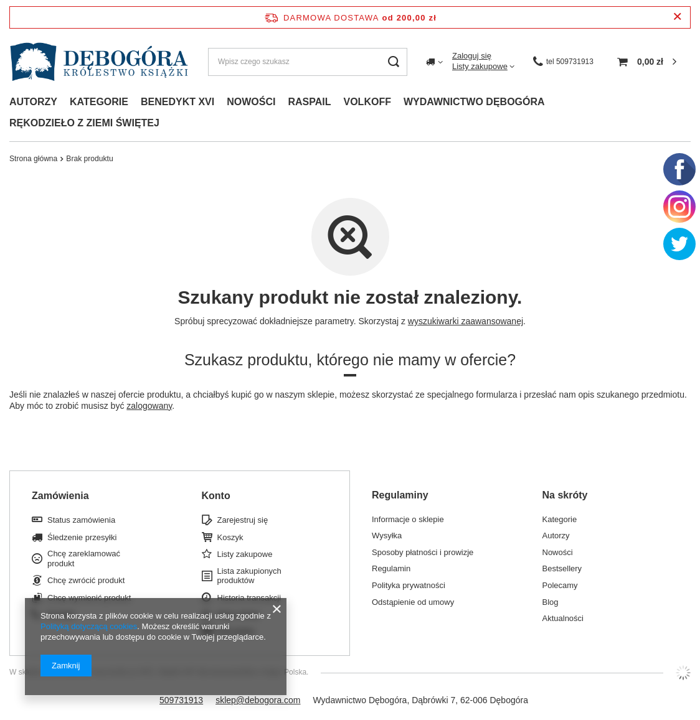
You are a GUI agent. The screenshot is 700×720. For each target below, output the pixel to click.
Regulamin (391, 568)
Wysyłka (387, 535)
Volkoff (367, 101)
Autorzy (33, 101)
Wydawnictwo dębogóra (474, 101)
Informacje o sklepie (408, 519)
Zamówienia (60, 495)
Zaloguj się (471, 55)
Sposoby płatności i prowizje (422, 552)
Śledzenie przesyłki (81, 537)
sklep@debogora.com (257, 700)
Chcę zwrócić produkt (86, 580)
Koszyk (230, 537)
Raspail (309, 101)
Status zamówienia (81, 520)
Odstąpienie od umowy (413, 602)
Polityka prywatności (408, 585)
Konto (216, 495)
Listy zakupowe (480, 66)
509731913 (181, 700)
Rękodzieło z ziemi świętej (84, 123)
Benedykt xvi (177, 101)
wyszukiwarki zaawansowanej (465, 321)
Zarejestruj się (242, 520)
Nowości (251, 101)
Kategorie (99, 101)
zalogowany (149, 406)
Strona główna (33, 158)
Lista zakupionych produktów (249, 576)
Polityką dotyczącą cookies (88, 626)
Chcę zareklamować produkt (83, 558)
